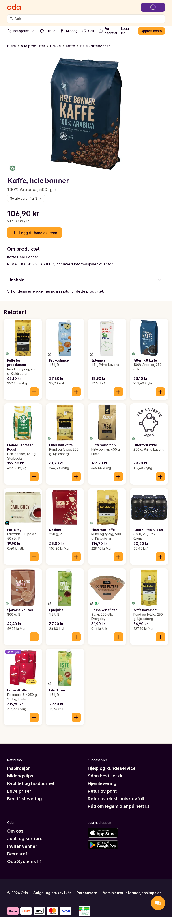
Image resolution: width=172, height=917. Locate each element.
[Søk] (11, 19)
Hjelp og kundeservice (112, 768)
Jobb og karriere (25, 838)
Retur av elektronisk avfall (116, 798)
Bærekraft (18, 854)
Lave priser (19, 791)
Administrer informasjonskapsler (132, 893)
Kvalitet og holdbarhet (30, 783)
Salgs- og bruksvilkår (52, 893)
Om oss (15, 831)
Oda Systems (24, 861)
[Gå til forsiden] (14, 7)
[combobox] (89, 19)
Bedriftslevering (24, 798)
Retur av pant (102, 791)
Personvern (87, 893)
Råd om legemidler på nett (118, 806)
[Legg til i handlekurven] (34, 391)
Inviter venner (22, 846)
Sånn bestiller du (106, 776)
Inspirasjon (19, 768)
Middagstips (20, 776)
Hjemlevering (102, 783)
